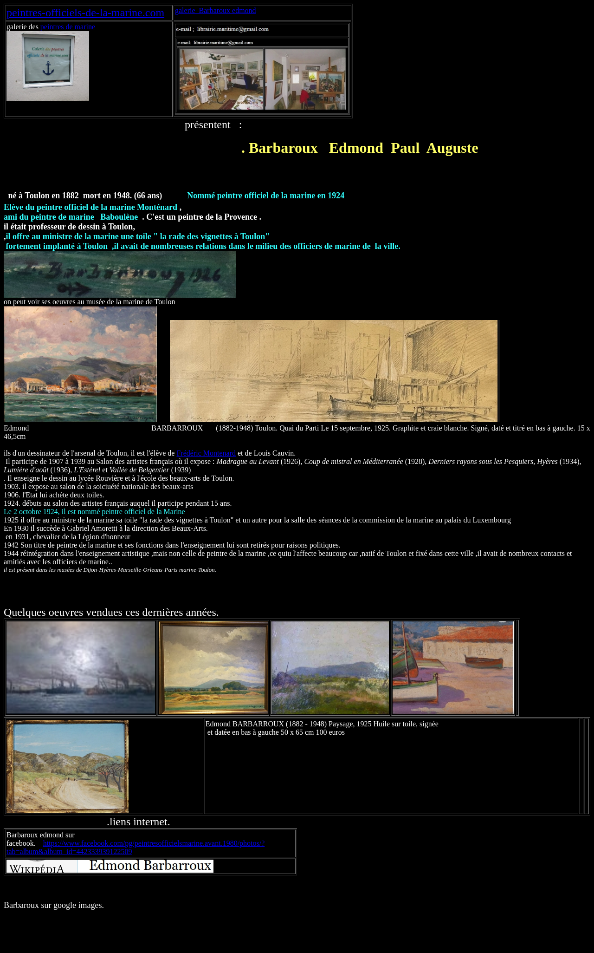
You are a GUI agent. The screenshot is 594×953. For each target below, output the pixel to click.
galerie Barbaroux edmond (215, 10)
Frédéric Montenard (206, 453)
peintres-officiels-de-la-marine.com (85, 13)
